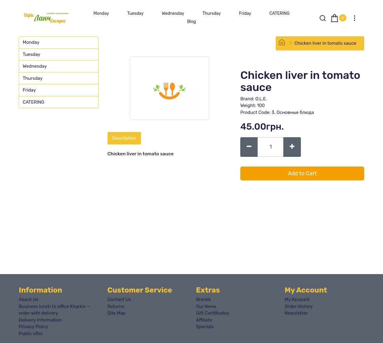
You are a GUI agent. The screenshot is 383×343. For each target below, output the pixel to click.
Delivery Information (40, 320)
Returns (116, 306)
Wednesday (173, 13)
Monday (101, 13)
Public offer (31, 333)
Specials (205, 326)
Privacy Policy (33, 326)
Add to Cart (302, 173)
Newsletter (296, 313)
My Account (297, 299)
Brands (203, 299)
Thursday (211, 13)
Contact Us (119, 299)
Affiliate (204, 320)
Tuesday (135, 13)
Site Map (117, 313)
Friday (245, 13)
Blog (191, 21)
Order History (299, 306)
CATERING (279, 13)
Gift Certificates (212, 313)
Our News (206, 306)
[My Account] (354, 18)
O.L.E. (261, 99)
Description (124, 138)
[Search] (322, 18)
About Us (28, 299)
